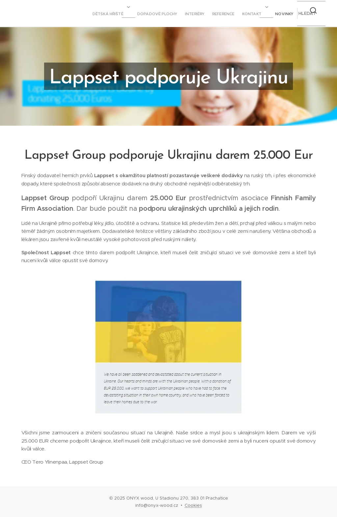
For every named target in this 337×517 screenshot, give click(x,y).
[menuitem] (216, 13)
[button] (306, 13)
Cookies (193, 505)
